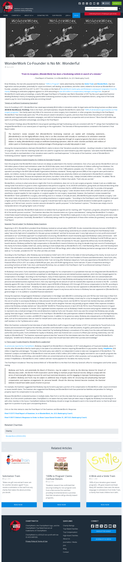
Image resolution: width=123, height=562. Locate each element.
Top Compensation (70, 532)
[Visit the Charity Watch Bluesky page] (91, 3)
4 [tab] (66, 510)
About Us (28, 15)
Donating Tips (42, 15)
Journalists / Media (70, 542)
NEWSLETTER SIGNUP (103, 531)
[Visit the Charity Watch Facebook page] (80, 3)
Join (68, 15)
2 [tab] (60, 510)
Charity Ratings (68, 525)
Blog (76, 15)
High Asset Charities (70, 535)
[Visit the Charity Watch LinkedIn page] (83, 3)
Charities (16, 15)
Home (5, 15)
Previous (4, 448)
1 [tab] (57, 510)
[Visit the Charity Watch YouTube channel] (94, 3)
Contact (66, 552)
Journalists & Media (103, 539)
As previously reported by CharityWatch (19, 346)
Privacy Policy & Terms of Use (36, 541)
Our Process (57, 15)
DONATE (116, 3)
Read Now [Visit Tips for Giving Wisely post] (18, 505)
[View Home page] (7, 7)
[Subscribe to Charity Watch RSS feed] (98, 3)
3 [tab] (63, 510)
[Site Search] (101, 8)
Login (106, 3)
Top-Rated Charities (70, 529)
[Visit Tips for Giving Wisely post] (61, 477)
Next (118, 448)
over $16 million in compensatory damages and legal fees (80, 91)
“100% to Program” (52, 84)
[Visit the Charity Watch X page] (87, 3)
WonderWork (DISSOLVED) (16, 436)
